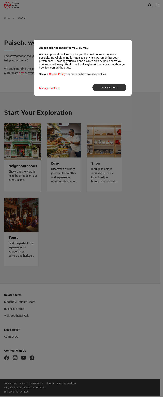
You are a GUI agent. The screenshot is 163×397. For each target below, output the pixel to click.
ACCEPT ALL (109, 87)
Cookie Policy (57, 74)
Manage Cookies (49, 88)
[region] (83, 68)
